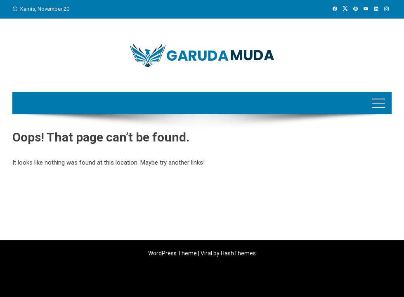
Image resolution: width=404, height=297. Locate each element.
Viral (206, 253)
